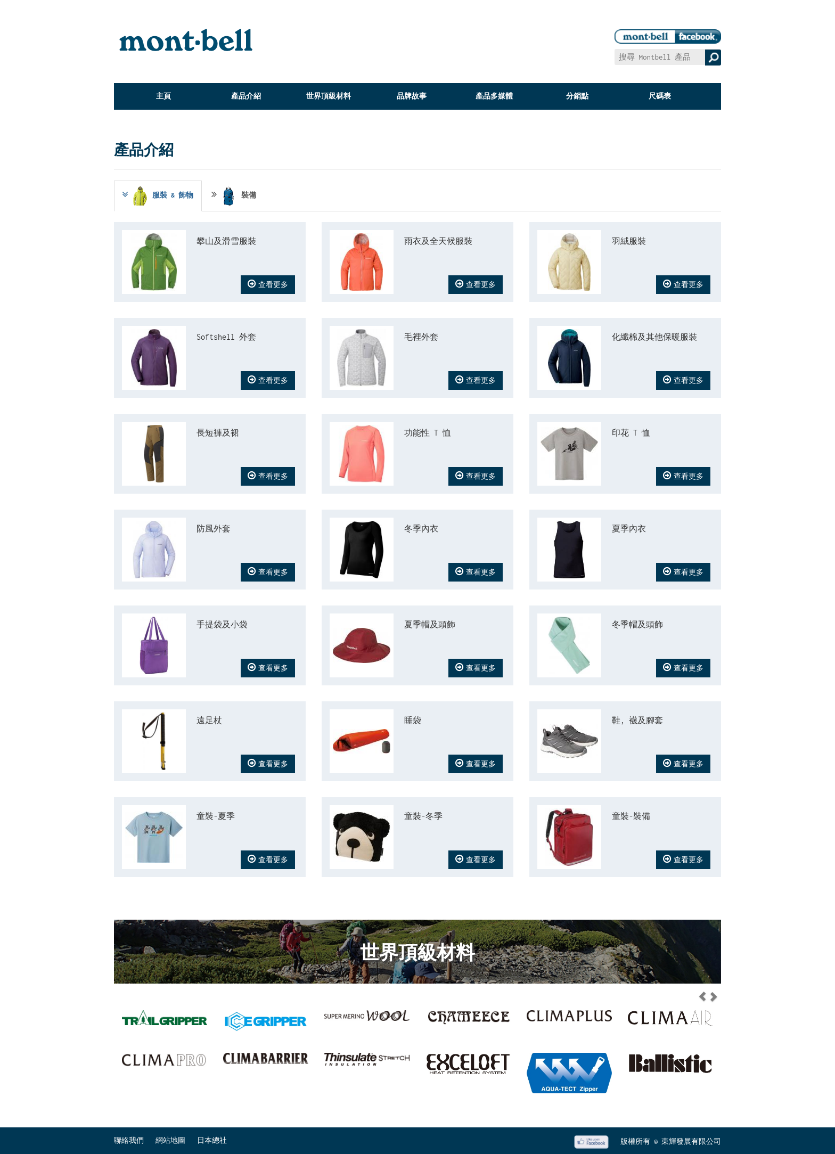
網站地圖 (170, 1140)
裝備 (233, 196)
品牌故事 (412, 96)
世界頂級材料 (328, 96)
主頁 (163, 96)
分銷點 (577, 96)
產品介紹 (246, 96)
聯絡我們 (129, 1140)
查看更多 (268, 284)
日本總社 (212, 1140)
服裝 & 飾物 (156, 196)
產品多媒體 (494, 96)
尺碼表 (660, 96)
